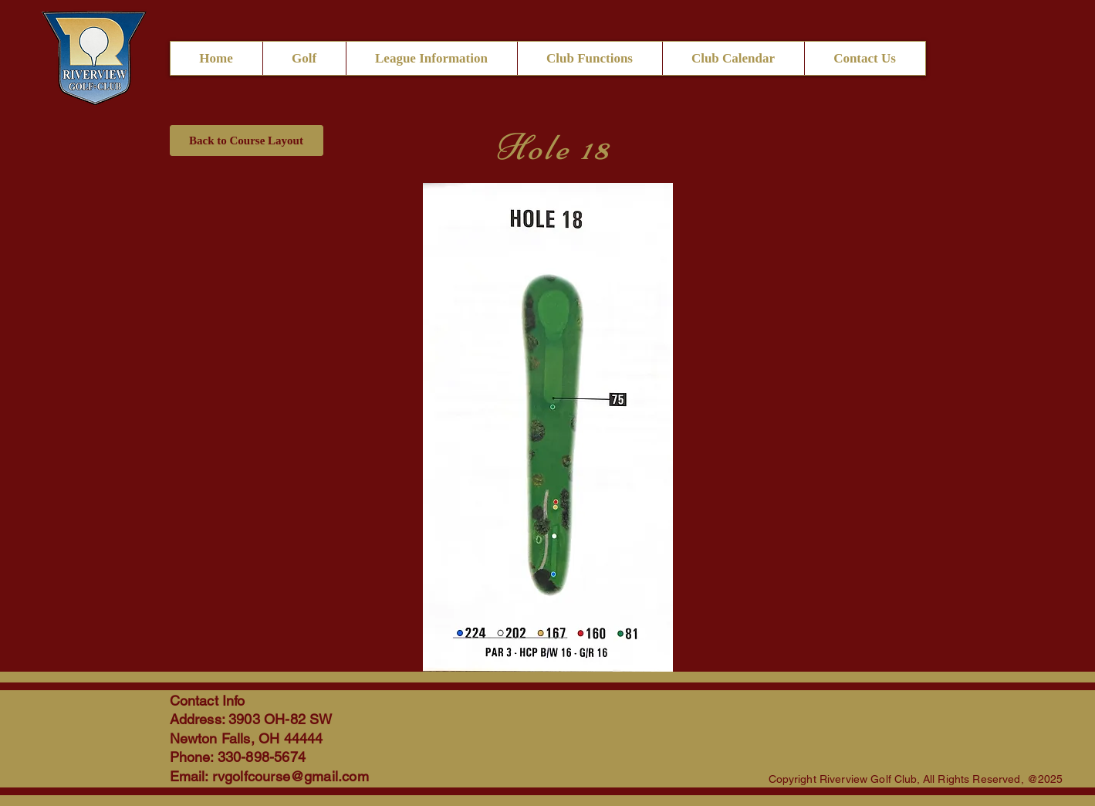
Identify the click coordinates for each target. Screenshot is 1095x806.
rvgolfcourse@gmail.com (290, 776)
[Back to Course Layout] (246, 140)
